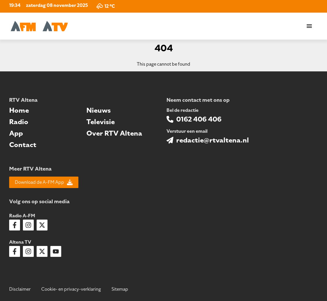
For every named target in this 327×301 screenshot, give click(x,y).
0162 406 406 (198, 119)
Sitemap (120, 289)
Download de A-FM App (44, 182)
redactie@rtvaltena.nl (212, 140)
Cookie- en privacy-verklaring (71, 289)
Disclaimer (20, 289)
